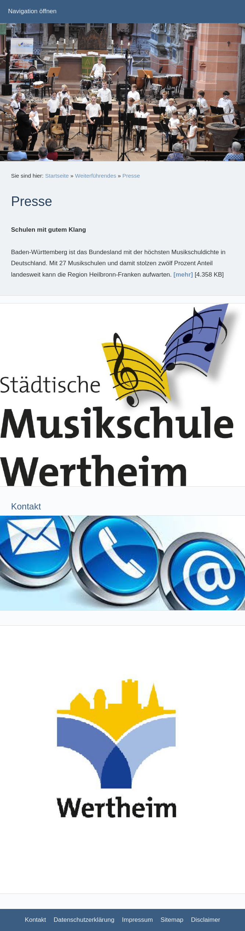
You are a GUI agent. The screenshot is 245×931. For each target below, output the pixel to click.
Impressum (137, 919)
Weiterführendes (95, 176)
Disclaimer (205, 919)
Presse (131, 176)
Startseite (57, 176)
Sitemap (172, 919)
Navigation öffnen (32, 11)
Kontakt (35, 919)
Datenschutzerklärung (84, 919)
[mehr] (183, 274)
